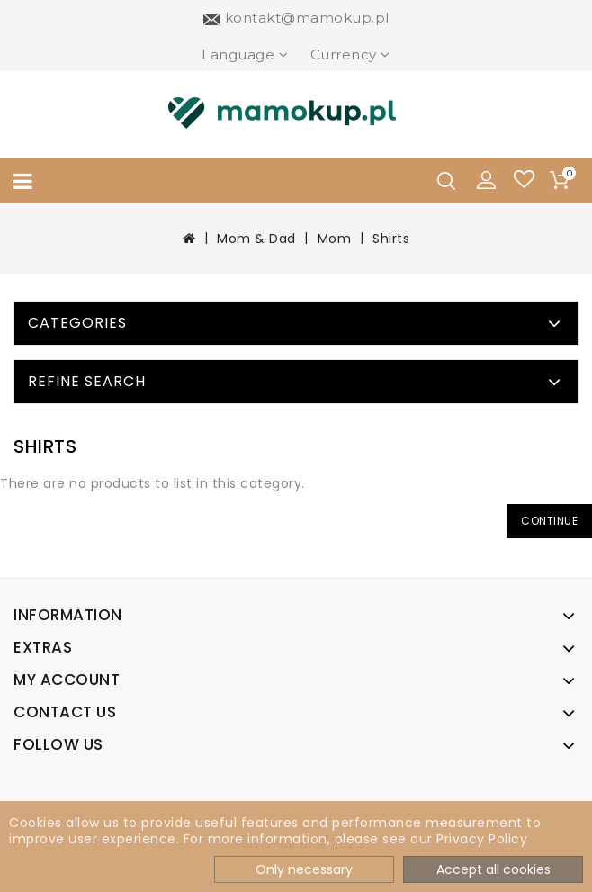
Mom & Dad (256, 239)
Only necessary (304, 869)
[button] (487, 179)
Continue (549, 520)
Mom (335, 239)
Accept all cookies (493, 869)
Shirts (390, 239)
